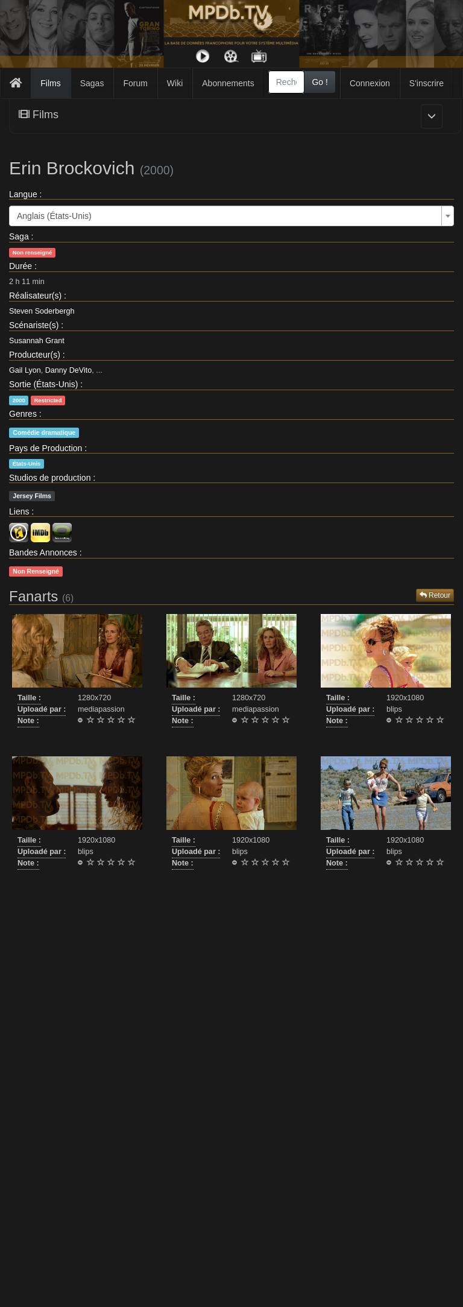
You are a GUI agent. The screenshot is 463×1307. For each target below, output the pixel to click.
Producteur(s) (34, 354)
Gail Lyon (25, 370)
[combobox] (286, 82)
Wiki (175, 83)
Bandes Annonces (43, 552)
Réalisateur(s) (35, 295)
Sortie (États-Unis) (43, 384)
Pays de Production (45, 448)
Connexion (370, 83)
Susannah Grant (37, 341)
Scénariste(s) (33, 325)
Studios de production (49, 478)
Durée (20, 266)
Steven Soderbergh (42, 311)
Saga (19, 236)
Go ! (319, 82)
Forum (135, 83)
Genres (23, 414)
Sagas (92, 83)
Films (50, 83)
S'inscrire (426, 83)
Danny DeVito (68, 370)
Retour (435, 595)
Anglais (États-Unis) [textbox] (54, 216)
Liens (19, 511)
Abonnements (228, 83)
